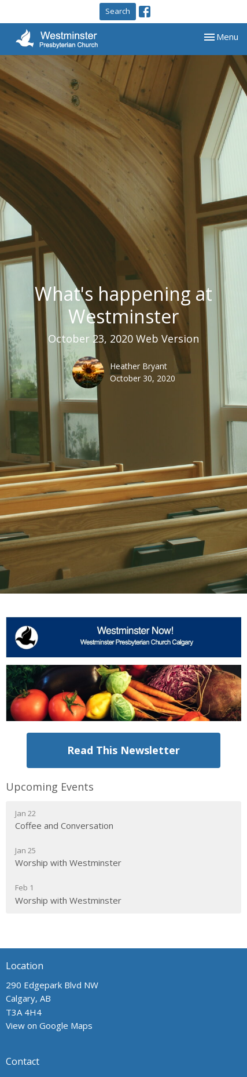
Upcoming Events (50, 787)
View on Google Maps (49, 1025)
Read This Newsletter (123, 750)
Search (117, 11)
